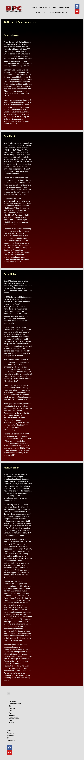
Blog (68, 12)
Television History (57, 12)
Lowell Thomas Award (61, 7)
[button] (8, 693)
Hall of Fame (44, 7)
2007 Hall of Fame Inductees (20, 22)
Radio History (42, 12)
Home (34, 7)
